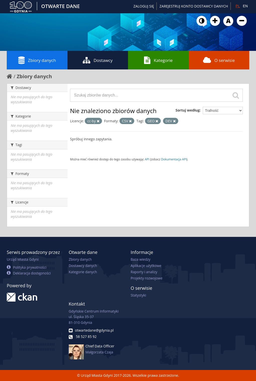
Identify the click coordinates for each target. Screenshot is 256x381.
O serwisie (219, 60)
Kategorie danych (83, 271)
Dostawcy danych (83, 265)
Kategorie (158, 60)
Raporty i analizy (143, 271)
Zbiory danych (37, 60)
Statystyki (138, 295)
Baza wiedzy (140, 259)
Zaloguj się (144, 6)
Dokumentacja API (174, 159)
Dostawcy (97, 60)
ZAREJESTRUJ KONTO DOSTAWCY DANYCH (194, 6)
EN (245, 6)
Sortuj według (188, 110)
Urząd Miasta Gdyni (22, 259)
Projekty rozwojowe (146, 278)
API (147, 159)
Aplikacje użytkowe (145, 265)
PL (238, 6)
